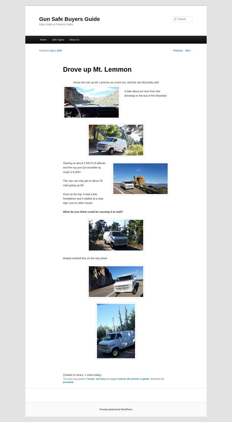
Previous (177, 50)
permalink (68, 382)
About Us (74, 39)
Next (189, 50)
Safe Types (58, 39)
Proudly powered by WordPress (116, 409)
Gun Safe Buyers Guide (69, 19)
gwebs (146, 379)
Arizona (122, 379)
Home (43, 39)
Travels (91, 379)
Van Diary (101, 379)
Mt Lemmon (133, 379)
